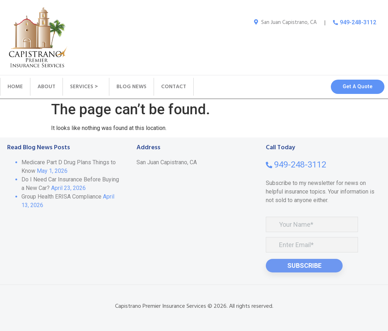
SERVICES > (86, 86)
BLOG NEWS (131, 86)
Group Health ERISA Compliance (61, 196)
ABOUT (46, 86)
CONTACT (173, 86)
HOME (15, 86)
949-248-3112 (358, 22)
